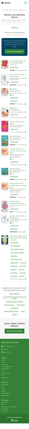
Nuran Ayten (14, 269)
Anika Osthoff (14, 276)
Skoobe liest (4, 377)
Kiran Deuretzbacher (16, 246)
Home (10, 10)
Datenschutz (4, 402)
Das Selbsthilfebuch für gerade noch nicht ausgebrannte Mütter (18, 79)
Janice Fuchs (23, 266)
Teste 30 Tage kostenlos (14, 51)
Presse (3, 389)
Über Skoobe (4, 384)
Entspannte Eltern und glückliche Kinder (18, 93)
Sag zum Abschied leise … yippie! (17, 122)
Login (2, 375)
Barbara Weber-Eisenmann (17, 249)
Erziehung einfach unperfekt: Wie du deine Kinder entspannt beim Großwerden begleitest (17, 156)
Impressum (4, 411)
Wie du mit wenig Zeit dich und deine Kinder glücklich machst (18, 138)
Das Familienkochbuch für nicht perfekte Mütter (18, 62)
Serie (12, 95)
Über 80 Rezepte (13, 65)
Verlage (3, 391)
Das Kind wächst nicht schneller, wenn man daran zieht (18, 151)
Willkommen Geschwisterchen (15, 90)
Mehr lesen (15, 27)
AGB (2, 404)
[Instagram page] (14, 352)
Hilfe (2, 371)
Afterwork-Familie (15, 136)
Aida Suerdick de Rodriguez (17, 252)
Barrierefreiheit (5, 373)
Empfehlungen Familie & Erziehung (14, 302)
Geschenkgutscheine (6, 366)
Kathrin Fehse (14, 256)
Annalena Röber (14, 242)
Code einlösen (5, 369)
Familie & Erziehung (9, 305)
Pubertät (14, 314)
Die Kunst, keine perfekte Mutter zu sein (17, 75)
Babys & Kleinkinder (14, 294)
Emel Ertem (23, 263)
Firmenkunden (5, 395)
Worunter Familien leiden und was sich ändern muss (18, 206)
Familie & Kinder (21, 305)
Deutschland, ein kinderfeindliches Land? (17, 202)
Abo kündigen (5, 409)
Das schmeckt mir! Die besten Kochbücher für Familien (14, 297)
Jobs (2, 386)
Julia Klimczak (14, 273)
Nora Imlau (21, 269)
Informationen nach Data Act (9, 407)
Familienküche (14, 308)
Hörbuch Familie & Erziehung (11, 311)
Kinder (23, 311)
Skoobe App (4, 364)
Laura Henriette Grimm (16, 259)
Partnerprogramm (6, 393)
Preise (3, 362)
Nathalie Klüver (14, 67)
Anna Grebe (22, 273)
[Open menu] (25, 2)
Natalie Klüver (14, 101)
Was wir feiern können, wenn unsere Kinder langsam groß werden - (17, 126)
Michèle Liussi (14, 266)
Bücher (15, 10)
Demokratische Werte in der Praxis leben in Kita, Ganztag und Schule (18, 238)
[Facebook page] (14, 349)
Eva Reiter (22, 276)
